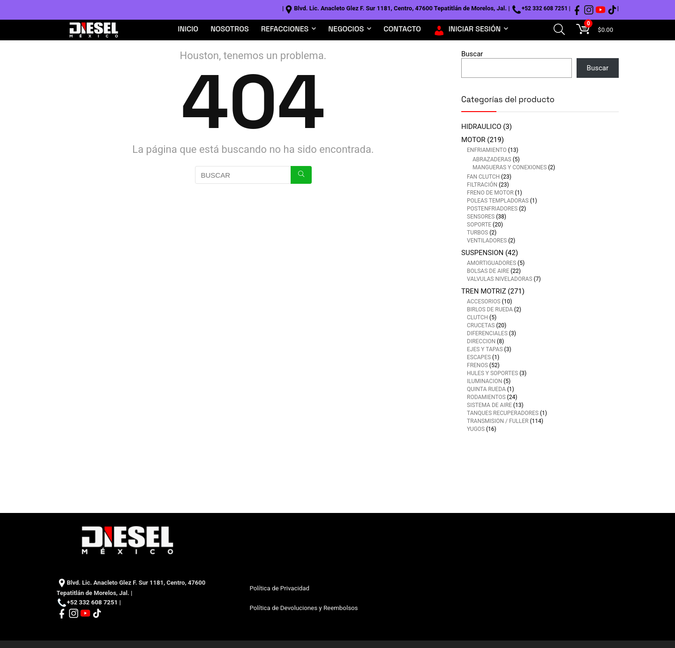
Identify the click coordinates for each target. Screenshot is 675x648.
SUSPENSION (482, 253)
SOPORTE (479, 224)
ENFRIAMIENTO (487, 150)
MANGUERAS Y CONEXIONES (509, 167)
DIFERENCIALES (487, 333)
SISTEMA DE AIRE (489, 405)
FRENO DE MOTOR (490, 192)
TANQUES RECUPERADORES (503, 413)
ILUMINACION (484, 381)
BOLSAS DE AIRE (488, 271)
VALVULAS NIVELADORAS (499, 279)
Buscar (472, 54)
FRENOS (477, 365)
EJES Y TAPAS (485, 349)
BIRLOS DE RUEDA (490, 309)
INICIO (188, 29)
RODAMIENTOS (486, 397)
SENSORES (481, 216)
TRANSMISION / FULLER (497, 421)
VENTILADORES (487, 240)
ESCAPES (479, 357)
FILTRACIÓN (482, 184)
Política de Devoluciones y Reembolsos (303, 607)
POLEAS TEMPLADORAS (498, 200)
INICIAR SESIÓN (467, 29)
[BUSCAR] (301, 175)
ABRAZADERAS (491, 159)
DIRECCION (481, 341)
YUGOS (476, 429)
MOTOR (473, 140)
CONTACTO (402, 29)
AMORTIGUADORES (491, 263)
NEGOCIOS (346, 29)
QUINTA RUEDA (486, 389)
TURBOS (477, 232)
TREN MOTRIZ (483, 291)
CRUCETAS (481, 325)
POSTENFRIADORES (492, 208)
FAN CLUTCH (483, 176)
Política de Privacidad (279, 588)
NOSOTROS (229, 29)
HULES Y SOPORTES (492, 373)
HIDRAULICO (481, 126)
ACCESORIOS (484, 301)
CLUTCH (477, 317)
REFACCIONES (285, 29)
